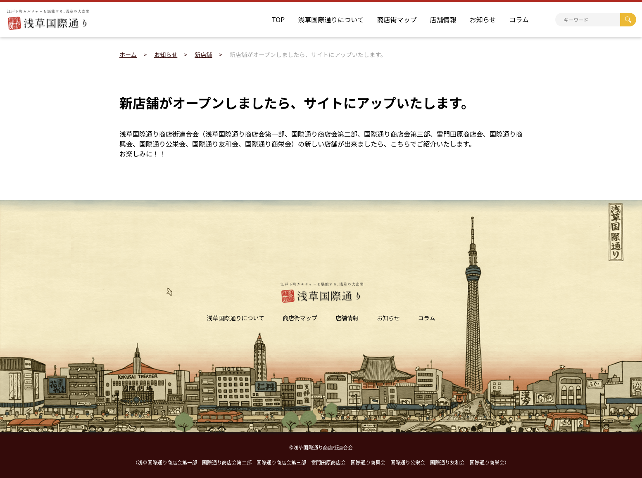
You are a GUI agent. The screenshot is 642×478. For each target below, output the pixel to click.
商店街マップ (397, 19)
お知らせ (483, 19)
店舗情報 (443, 19)
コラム (519, 19)
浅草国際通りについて (331, 19)
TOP (278, 19)
